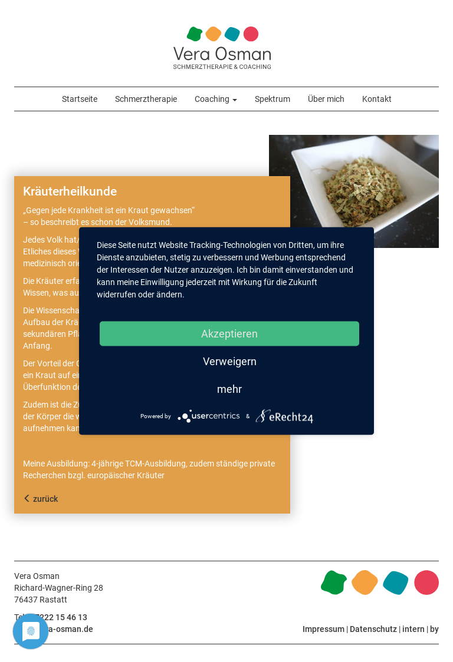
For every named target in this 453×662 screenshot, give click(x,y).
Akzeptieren (229, 333)
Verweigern (230, 361)
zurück (40, 499)
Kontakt (377, 99)
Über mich (326, 99)
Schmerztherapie (146, 99)
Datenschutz (373, 629)
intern (413, 629)
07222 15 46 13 (58, 617)
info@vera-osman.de (53, 629)
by (434, 629)
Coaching (216, 99)
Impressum (323, 629)
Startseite (79, 99)
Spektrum (272, 99)
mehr (229, 389)
